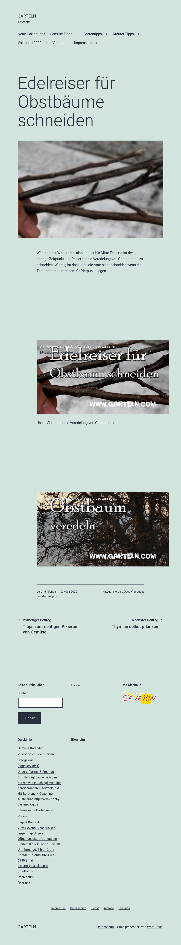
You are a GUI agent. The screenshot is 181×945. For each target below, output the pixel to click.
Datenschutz (106, 927)
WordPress (154, 927)
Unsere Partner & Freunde (40, 788)
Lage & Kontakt (40, 847)
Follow (76, 685)
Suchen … (24, 693)
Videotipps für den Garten (36, 754)
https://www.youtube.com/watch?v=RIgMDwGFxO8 (80, 352)
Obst (127, 591)
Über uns (24, 883)
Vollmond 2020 (30, 43)
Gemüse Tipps (61, 34)
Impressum (83, 43)
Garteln (27, 16)
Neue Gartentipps (31, 34)
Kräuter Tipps (123, 34)
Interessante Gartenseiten (36, 810)
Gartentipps (92, 34)
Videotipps (60, 43)
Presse (22, 816)
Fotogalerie (40, 763)
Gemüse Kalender (30, 748)
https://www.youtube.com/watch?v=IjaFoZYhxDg (78, 504)
